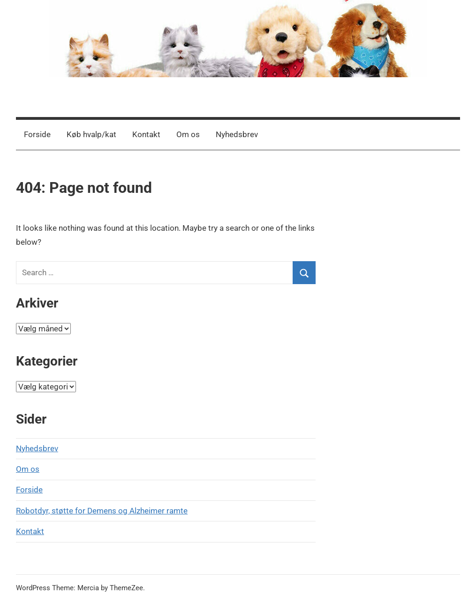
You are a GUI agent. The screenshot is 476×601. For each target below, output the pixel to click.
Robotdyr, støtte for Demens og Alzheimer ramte (102, 510)
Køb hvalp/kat (91, 134)
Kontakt (146, 134)
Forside (37, 134)
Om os (188, 134)
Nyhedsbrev (237, 134)
